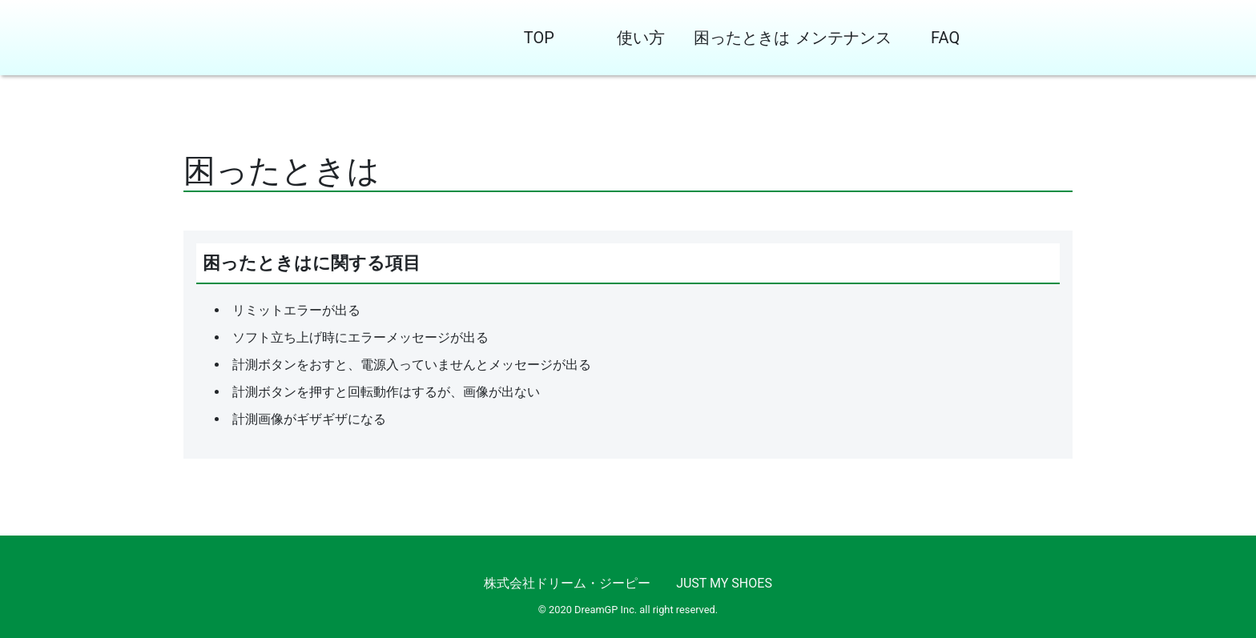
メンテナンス (843, 37)
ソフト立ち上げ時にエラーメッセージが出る (360, 337)
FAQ (945, 37)
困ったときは (742, 37)
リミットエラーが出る (296, 310)
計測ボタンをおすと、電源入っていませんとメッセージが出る (411, 364)
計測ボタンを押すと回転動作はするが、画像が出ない (386, 391)
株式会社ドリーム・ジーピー (567, 583)
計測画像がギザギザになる (309, 419)
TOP (539, 37)
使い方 (641, 37)
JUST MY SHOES (724, 583)
